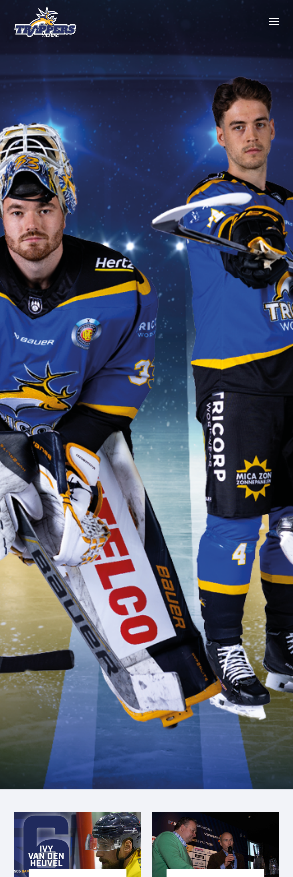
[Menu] (274, 21)
